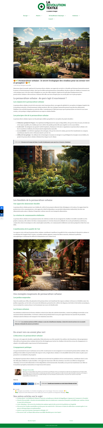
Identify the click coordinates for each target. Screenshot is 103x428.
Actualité (17, 389)
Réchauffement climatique (59, 15)
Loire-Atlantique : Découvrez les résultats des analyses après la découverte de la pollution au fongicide (46, 404)
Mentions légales (32, 420)
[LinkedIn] (30, 384)
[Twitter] (24, 384)
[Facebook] (16, 384)
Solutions (77, 15)
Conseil (53, 19)
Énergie (28, 15)
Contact (71, 420)
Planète (41, 15)
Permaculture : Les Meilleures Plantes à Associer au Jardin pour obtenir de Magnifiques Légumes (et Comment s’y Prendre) (52, 398)
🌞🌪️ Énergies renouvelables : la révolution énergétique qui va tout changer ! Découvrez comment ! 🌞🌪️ (41, 391)
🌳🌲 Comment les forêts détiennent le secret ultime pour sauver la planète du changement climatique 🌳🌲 (42, 392)
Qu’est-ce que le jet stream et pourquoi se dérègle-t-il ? (32, 410)
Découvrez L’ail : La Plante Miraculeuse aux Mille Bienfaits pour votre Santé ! (39, 412)
